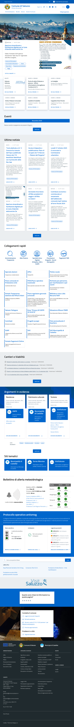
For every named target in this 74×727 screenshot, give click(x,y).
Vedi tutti (37, 129)
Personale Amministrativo (9, 662)
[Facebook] (43, 7)
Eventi (56, 672)
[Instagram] (55, 7)
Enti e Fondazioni (7, 664)
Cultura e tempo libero (26, 669)
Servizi (23, 12)
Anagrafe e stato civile (26, 660)
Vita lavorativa (41, 673)
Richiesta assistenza (25, 688)
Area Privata (6, 714)
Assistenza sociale (29, 442)
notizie (30, 145)
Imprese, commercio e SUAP (44, 660)
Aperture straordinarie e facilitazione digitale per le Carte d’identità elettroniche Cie (14, 207)
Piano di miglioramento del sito (45, 693)
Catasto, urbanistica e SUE (27, 666)
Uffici (4, 655)
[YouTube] (49, 7)
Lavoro (42, 442)
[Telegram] (52, 7)
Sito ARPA (30, 504)
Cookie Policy (41, 686)
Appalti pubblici (24, 662)
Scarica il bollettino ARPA (34, 496)
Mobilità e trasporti (42, 662)
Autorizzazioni (24, 664)
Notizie (57, 655)
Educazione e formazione (26, 671)
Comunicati (58, 657)
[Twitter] (46, 7)
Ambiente (23, 657)
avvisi (8, 145)
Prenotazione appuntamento (27, 684)
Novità (18, 12)
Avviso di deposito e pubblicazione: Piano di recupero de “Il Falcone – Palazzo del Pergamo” (36, 151)
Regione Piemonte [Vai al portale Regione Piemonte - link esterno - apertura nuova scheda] (8, 1)
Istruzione (37, 442)
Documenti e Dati (7, 666)
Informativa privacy (42, 684)
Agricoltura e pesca (25, 655)
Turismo (39, 671)
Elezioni (21, 442)
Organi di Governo (7, 657)
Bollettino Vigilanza (32, 502)
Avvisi (56, 660)
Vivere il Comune (30, 12)
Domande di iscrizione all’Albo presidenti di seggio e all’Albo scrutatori (36, 195)
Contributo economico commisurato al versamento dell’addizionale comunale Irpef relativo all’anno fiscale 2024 (59, 198)
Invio (68, 560)
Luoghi (56, 669)
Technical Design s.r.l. (13, 723)
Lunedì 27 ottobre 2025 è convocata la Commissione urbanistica (59, 151)
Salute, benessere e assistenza (45, 664)
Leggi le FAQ (24, 681)
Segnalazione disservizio (26, 686)
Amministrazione (10, 12)
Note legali (40, 688)
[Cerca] (68, 7)
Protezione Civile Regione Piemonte (36, 506)
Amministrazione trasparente (45, 681)
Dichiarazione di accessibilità (44, 691)
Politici (4, 660)
